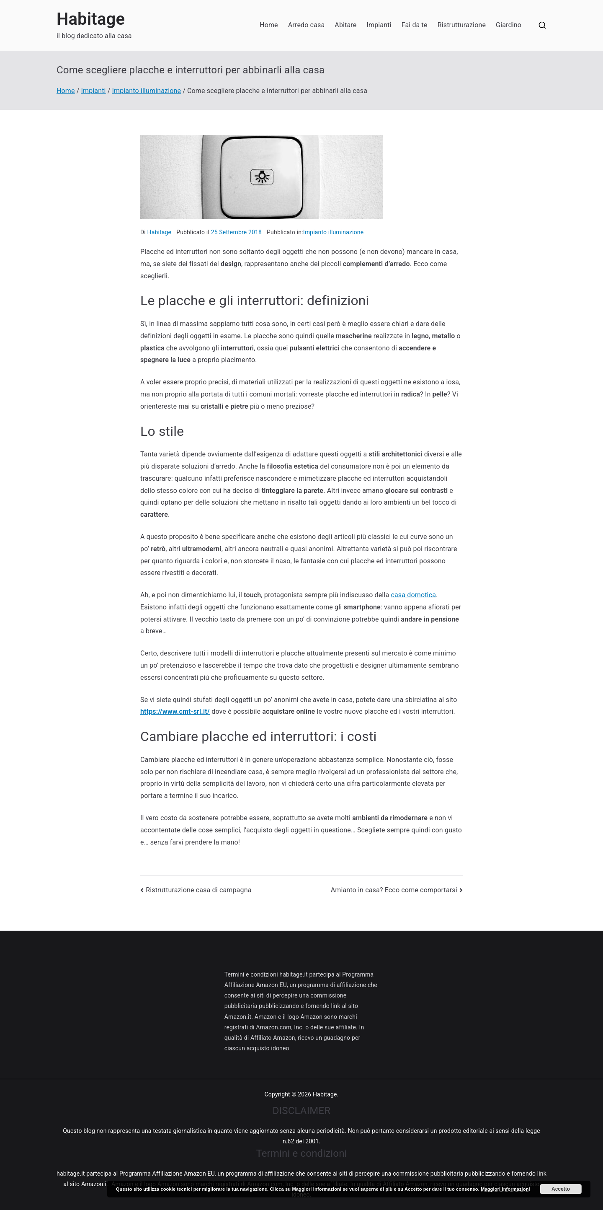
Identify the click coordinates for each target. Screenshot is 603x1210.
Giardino (508, 25)
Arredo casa (306, 25)
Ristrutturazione (462, 25)
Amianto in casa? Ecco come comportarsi (394, 890)
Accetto (560, 1189)
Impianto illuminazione (333, 232)
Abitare (345, 25)
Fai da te (415, 25)
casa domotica (413, 595)
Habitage (91, 19)
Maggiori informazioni (505, 1189)
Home (269, 25)
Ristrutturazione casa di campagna (198, 890)
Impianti (378, 25)
